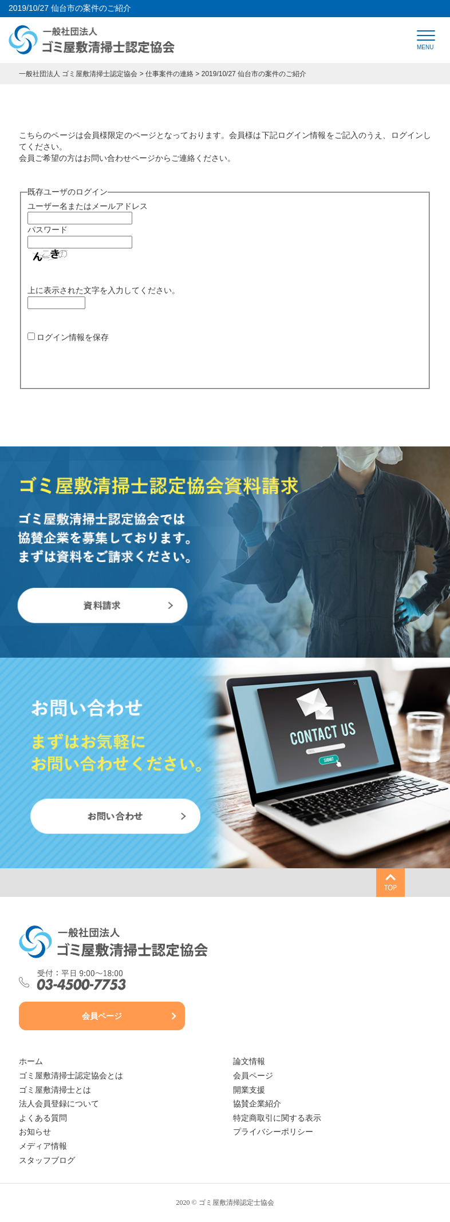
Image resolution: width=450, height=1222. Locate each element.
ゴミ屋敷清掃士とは (55, 1090)
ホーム (31, 1061)
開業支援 (249, 1090)
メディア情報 (43, 1146)
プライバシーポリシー (273, 1132)
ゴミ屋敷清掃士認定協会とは (71, 1075)
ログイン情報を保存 (73, 337)
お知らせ (35, 1132)
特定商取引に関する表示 (277, 1118)
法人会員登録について (59, 1104)
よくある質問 (43, 1118)
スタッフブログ (47, 1160)
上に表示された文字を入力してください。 (103, 290)
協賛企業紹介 (257, 1104)
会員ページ (102, 1016)
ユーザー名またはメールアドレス (87, 206)
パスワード (47, 229)
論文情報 (249, 1061)
